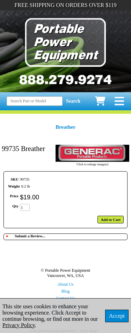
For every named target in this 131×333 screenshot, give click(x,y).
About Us (65, 284)
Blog (65, 291)
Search (73, 101)
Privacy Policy (18, 325)
